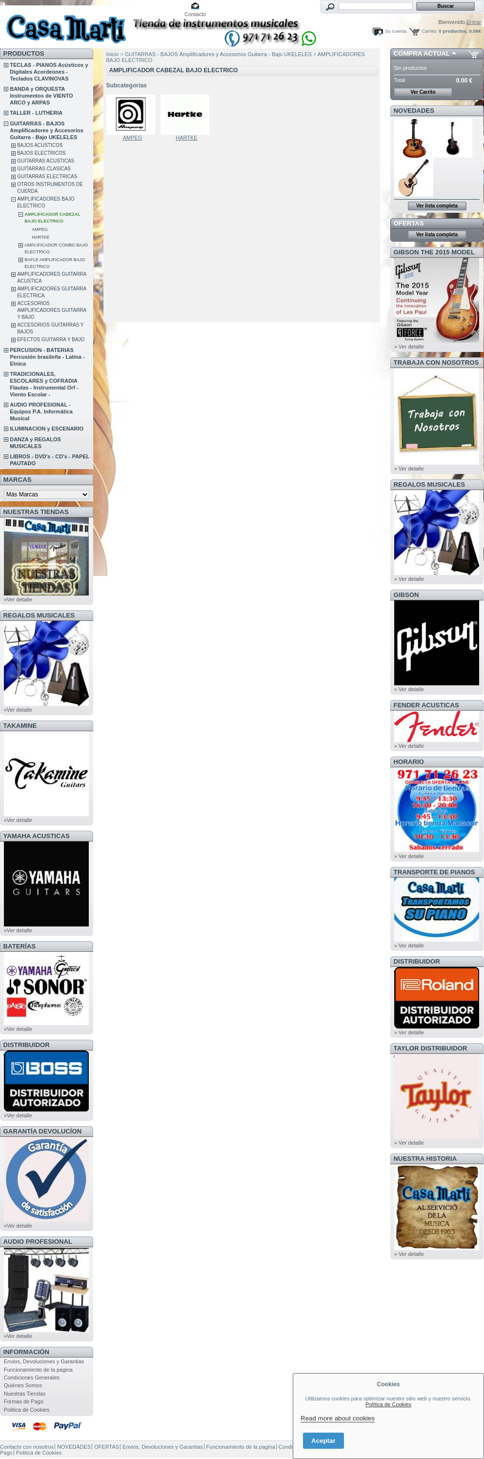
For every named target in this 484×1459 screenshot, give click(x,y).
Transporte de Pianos (434, 872)
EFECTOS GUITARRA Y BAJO (50, 339)
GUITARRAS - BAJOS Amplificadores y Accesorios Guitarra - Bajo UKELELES (46, 130)
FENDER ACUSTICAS (426, 705)
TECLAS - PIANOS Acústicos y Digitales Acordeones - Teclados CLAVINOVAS (49, 72)
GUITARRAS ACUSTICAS (45, 161)
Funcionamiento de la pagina (38, 1370)
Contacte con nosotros (27, 1447)
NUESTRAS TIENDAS (36, 511)
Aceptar (323, 1440)
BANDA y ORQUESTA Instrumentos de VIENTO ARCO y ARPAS (41, 95)
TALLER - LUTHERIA (36, 113)
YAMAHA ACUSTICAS (36, 836)
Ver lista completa (437, 205)
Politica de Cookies (27, 1410)
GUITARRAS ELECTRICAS (47, 176)
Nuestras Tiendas (25, 1394)
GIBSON (406, 594)
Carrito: (429, 31)
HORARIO (409, 761)
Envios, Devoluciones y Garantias (44, 1361)
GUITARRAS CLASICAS (44, 168)
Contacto (195, 14)
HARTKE (40, 237)
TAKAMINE (20, 725)
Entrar (473, 22)
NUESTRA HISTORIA (425, 1158)
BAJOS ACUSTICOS (39, 145)
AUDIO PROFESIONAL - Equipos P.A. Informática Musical (41, 411)
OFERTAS (409, 223)
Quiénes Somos (23, 1385)
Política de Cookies (388, 1404)
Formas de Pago (23, 1401)
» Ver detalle (409, 346)
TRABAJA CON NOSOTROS (436, 362)
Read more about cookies (338, 1418)
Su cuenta (395, 31)
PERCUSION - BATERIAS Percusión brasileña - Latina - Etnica (47, 357)
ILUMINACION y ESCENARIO (46, 429)
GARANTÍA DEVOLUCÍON (42, 1131)
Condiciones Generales (32, 1377)
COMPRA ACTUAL (422, 53)
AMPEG (40, 229)
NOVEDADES (414, 110)
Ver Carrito (422, 92)
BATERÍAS (19, 946)
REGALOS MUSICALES (39, 615)
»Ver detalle (18, 599)
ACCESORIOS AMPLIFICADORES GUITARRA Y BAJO (51, 310)
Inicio (112, 54)
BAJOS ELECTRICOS (41, 153)
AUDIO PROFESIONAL (37, 1241)
